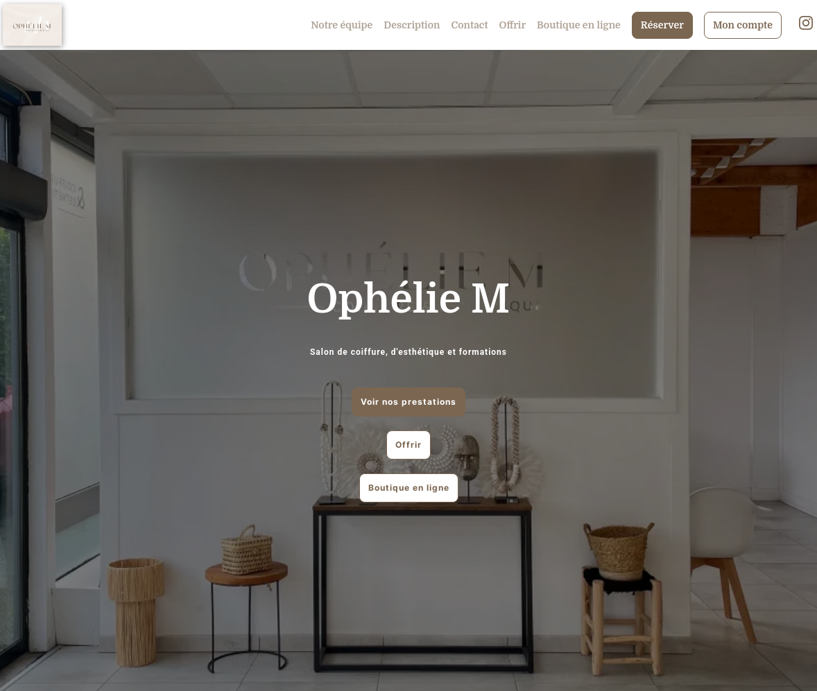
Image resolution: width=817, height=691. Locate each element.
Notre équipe (341, 24)
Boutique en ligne (579, 24)
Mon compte (743, 24)
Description (412, 24)
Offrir (512, 24)
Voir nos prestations (408, 401)
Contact (470, 24)
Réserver (662, 24)
